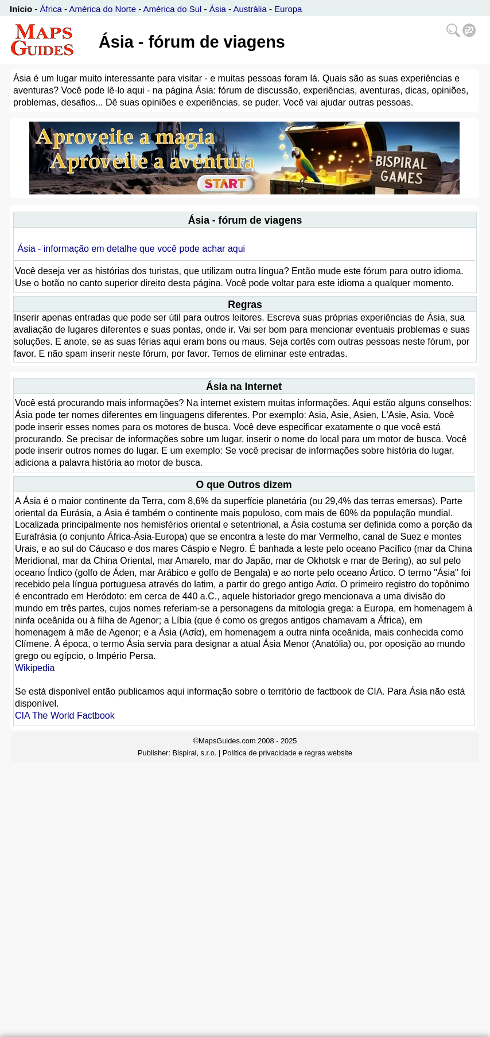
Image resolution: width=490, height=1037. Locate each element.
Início (21, 9)
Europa (288, 9)
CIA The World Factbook (65, 715)
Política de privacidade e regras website (287, 752)
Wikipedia (35, 668)
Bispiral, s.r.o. (195, 752)
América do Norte (102, 9)
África (51, 9)
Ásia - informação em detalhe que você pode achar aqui (131, 249)
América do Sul (172, 9)
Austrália (249, 9)
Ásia (217, 9)
